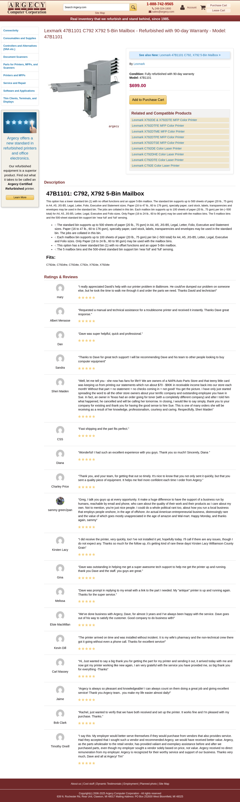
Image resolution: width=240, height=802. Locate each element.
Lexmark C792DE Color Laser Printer (157, 148)
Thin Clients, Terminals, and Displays (20, 100)
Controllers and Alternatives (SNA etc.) (20, 47)
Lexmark (139, 64)
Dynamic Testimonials (109, 783)
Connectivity (10, 30)
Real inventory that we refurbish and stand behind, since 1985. (120, 19)
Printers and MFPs (14, 75)
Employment (130, 783)
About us (76, 783)
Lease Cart (218, 10)
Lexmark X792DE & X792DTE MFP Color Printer (164, 120)
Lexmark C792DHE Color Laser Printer (158, 154)
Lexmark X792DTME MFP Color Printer (158, 131)
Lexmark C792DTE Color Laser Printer (158, 160)
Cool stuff (88, 783)
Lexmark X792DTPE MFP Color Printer (158, 137)
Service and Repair (14, 83)
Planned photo (148, 783)
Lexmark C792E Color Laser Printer (156, 165)
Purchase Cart (218, 5)
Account (191, 8)
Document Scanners (15, 56)
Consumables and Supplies (19, 38)
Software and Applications (19, 90)
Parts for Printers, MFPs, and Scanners (20, 66)
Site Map (100, 13)
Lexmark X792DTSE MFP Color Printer (158, 142)
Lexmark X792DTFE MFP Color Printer (158, 125)
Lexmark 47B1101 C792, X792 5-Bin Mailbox (180, 55)
